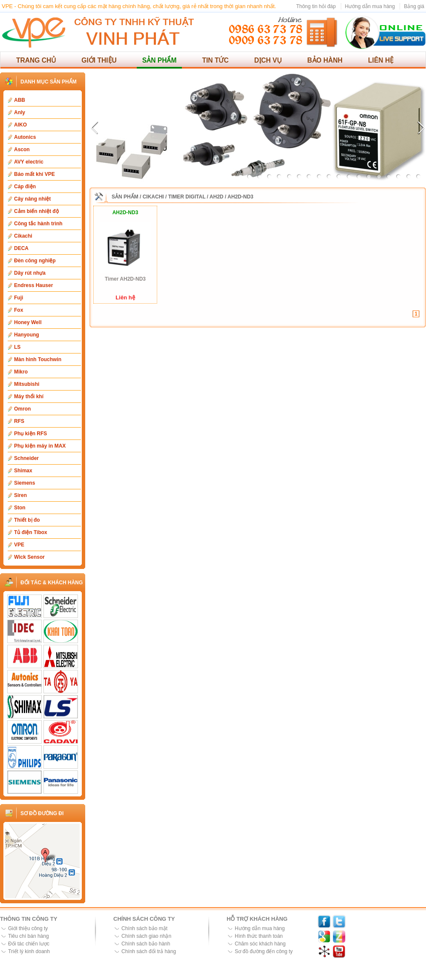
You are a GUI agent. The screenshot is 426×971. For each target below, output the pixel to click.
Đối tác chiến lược (28, 944)
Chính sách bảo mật (144, 928)
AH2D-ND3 (240, 197)
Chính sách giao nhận (146, 936)
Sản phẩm (159, 60)
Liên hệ (381, 60)
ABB (19, 100)
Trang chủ (36, 60)
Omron (22, 409)
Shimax (23, 471)
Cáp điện (25, 187)
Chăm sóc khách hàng (260, 944)
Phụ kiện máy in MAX (40, 446)
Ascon (22, 149)
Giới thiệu (99, 60)
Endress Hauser (33, 285)
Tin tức (215, 60)
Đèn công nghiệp (35, 261)
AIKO (20, 125)
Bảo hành (325, 60)
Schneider (26, 458)
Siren (20, 495)
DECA (21, 248)
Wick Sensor (29, 557)
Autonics (25, 137)
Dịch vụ (268, 60)
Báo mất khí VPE (34, 174)
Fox (18, 310)
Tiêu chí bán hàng (28, 936)
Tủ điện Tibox (30, 532)
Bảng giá (414, 6)
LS (17, 347)
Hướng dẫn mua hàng (370, 6)
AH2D (217, 197)
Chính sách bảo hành (145, 944)
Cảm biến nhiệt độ (36, 211)
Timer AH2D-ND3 (125, 279)
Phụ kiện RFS (30, 434)
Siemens (24, 483)
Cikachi (23, 236)
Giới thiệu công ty (28, 928)
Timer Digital (187, 197)
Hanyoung (26, 335)
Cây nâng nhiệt (32, 199)
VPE (19, 545)
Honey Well (27, 322)
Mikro (21, 372)
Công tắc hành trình (38, 224)
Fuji (18, 298)
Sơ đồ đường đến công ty (264, 951)
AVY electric (28, 162)
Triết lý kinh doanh (29, 951)
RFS (19, 421)
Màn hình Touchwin (37, 359)
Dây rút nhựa (30, 273)
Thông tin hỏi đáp (316, 6)
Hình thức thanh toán (259, 936)
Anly (19, 112)
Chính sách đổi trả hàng (148, 951)
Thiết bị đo (27, 520)
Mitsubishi (26, 384)
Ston (20, 508)
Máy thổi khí (28, 396)
